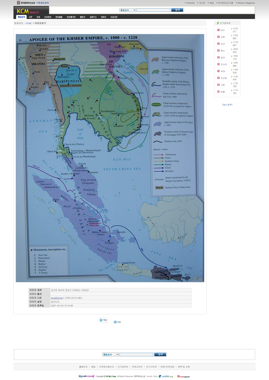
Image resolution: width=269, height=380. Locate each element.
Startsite (191, 2)
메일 (212, 2)
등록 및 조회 (184, 366)
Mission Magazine (246, 2)
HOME (29, 23)
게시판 (202, 2)
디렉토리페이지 (106, 366)
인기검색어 (123, 366)
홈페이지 (83, 366)
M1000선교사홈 (225, 2)
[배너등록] (227, 104)
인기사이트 (151, 366)
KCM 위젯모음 (167, 366)
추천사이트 (137, 366)
